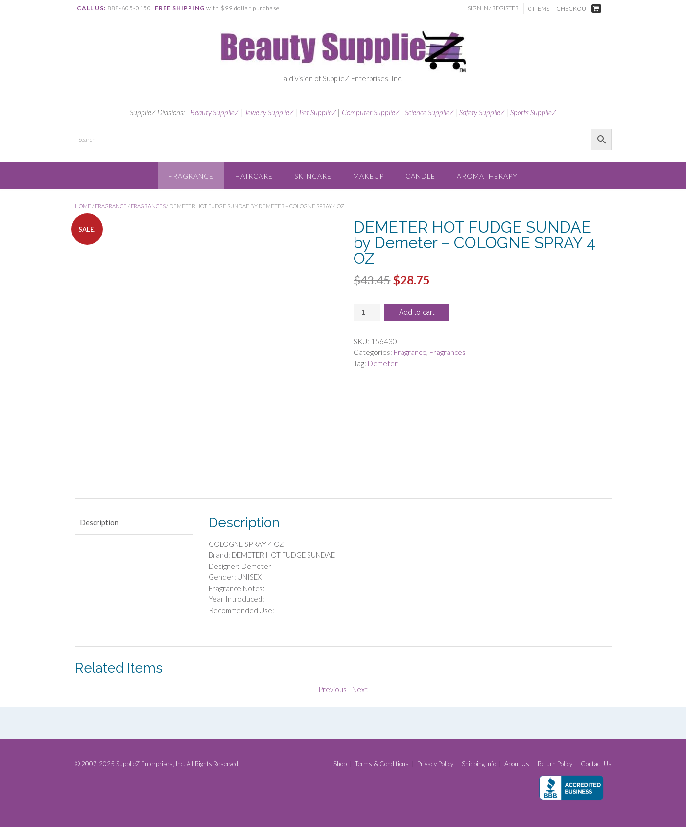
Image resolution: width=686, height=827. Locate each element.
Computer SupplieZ (371, 112)
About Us (516, 764)
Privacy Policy (435, 764)
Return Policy (555, 764)
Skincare (312, 176)
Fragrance (190, 176)
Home (83, 206)
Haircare (254, 176)
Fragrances (148, 206)
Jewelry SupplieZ (269, 112)
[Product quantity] (367, 312)
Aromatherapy (487, 176)
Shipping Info (479, 764)
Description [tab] (99, 522)
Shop (340, 764)
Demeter (383, 363)
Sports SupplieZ (533, 112)
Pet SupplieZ (317, 112)
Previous (332, 689)
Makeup (368, 176)
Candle (420, 176)
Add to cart (416, 312)
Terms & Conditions (382, 764)
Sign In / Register (493, 8)
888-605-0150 (129, 8)
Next (360, 689)
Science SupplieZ (429, 112)
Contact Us (596, 764)
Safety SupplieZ (482, 112)
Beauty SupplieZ (214, 112)
